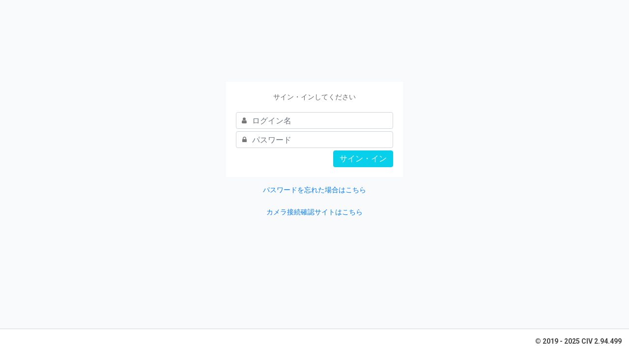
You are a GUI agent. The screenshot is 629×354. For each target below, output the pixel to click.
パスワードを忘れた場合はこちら (314, 190)
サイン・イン (363, 158)
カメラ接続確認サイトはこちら (314, 212)
